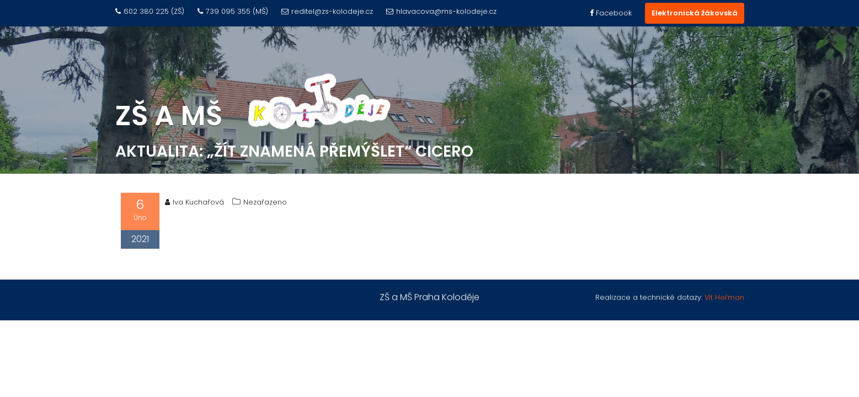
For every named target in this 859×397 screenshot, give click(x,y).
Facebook (611, 13)
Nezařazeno (265, 203)
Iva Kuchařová (194, 203)
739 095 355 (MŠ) (233, 11)
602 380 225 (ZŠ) (149, 11)
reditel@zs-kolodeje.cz (327, 11)
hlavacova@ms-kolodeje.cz (441, 11)
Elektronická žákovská (695, 13)
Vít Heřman (724, 297)
